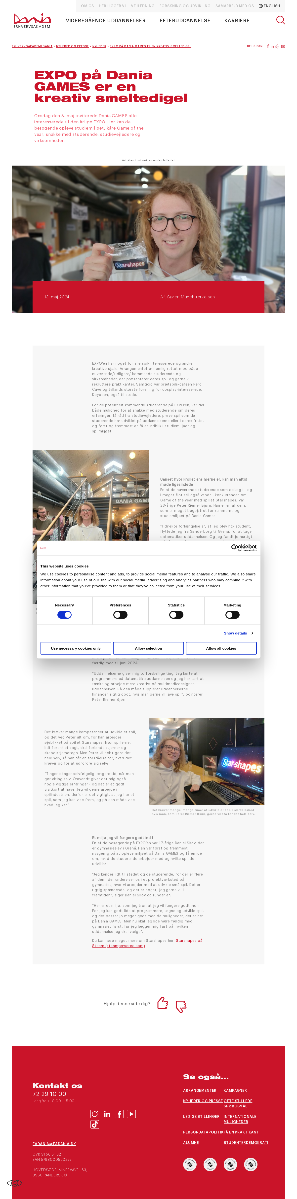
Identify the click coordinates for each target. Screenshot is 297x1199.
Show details (235, 633)
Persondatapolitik (203, 1132)
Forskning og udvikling (185, 6)
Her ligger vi (112, 6)
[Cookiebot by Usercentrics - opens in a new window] (235, 548)
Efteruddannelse (185, 20)
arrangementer (199, 1091)
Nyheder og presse (203, 1101)
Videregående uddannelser (106, 20)
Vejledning (142, 6)
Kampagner (235, 1091)
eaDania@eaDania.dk (54, 1144)
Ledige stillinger (201, 1117)
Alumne (191, 1143)
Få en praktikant (241, 1132)
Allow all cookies (221, 648)
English (269, 6)
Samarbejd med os (234, 6)
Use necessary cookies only (76, 648)
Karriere (237, 20)
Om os (87, 6)
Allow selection (148, 648)
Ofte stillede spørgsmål (238, 1103)
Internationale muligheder (240, 1119)
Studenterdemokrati (244, 1143)
